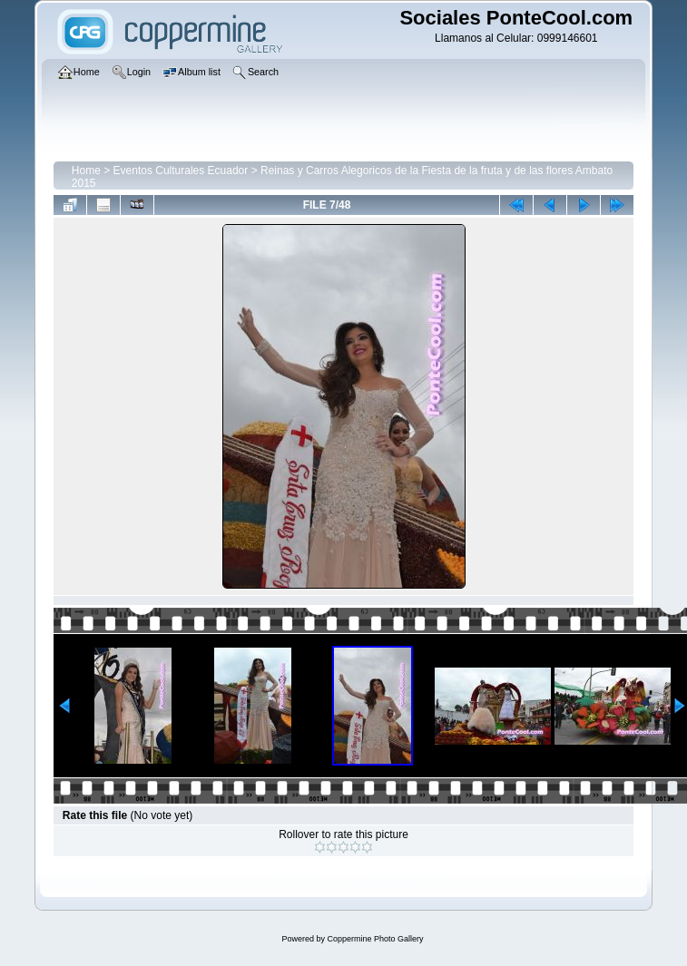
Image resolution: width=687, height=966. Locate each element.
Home (86, 170)
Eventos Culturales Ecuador (181, 170)
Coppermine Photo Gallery (375, 938)
